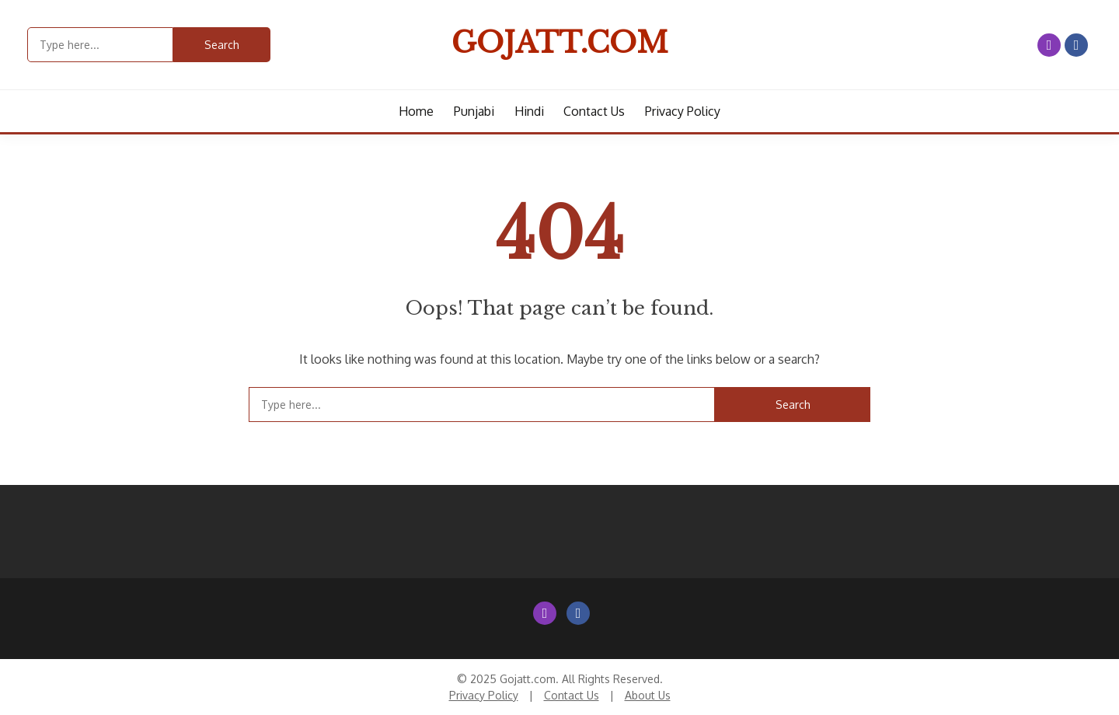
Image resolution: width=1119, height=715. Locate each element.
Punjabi (474, 111)
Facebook (1076, 45)
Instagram (1049, 45)
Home (416, 111)
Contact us (594, 111)
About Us (648, 695)
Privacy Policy (682, 111)
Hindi (529, 111)
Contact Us (571, 695)
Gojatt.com (559, 43)
